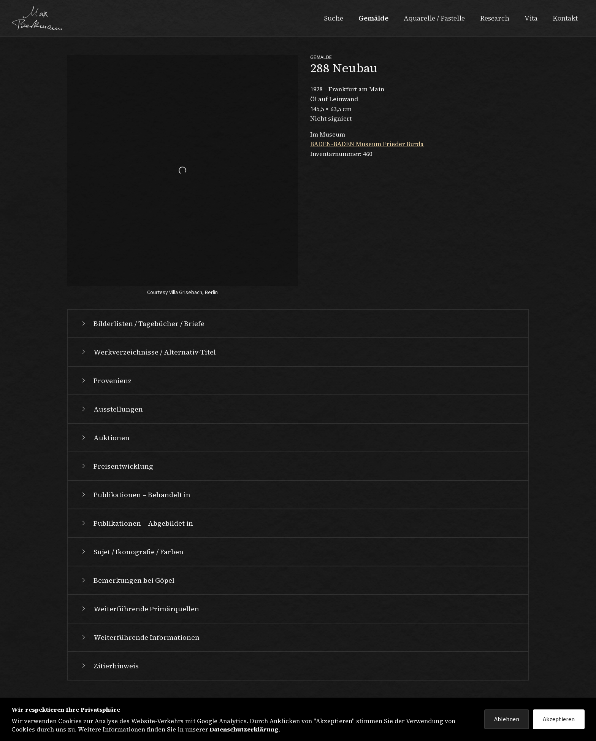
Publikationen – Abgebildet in (136, 523)
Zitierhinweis (109, 666)
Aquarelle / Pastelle (434, 18)
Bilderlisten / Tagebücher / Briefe (142, 323)
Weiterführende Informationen (140, 637)
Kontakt (565, 18)
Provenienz (106, 380)
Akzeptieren (559, 719)
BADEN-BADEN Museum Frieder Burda (367, 144)
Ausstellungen (111, 409)
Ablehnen (506, 719)
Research (494, 18)
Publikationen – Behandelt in (135, 494)
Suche (333, 18)
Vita (531, 18)
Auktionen (105, 437)
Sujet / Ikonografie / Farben (132, 552)
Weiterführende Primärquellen (139, 609)
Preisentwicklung (116, 466)
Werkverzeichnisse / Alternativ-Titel (148, 352)
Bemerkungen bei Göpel (127, 580)
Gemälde (373, 18)
